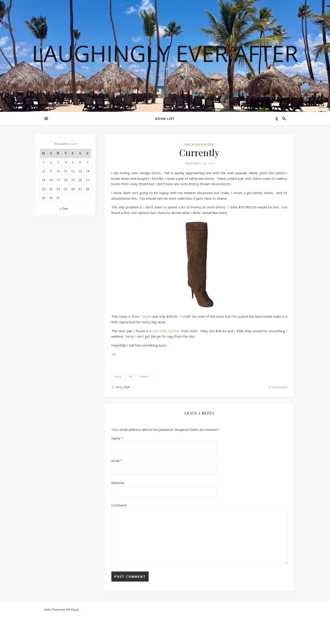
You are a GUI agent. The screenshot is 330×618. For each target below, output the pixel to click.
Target (145, 316)
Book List (165, 118)
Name (117, 438)
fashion (144, 377)
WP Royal (72, 609)
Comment (118, 505)
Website (117, 482)
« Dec (63, 208)
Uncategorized (199, 144)
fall (131, 377)
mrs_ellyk (123, 387)
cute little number (166, 331)
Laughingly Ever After (165, 53)
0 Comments (278, 387)
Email (116, 460)
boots (118, 377)
